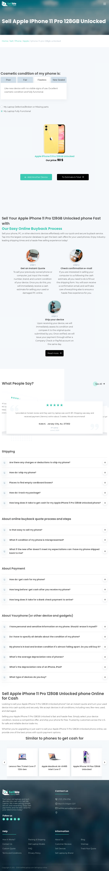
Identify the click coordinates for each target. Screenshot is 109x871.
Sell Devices (60, 848)
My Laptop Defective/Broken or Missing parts (34, 107)
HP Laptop (54, 428)
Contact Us (7, 844)
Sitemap (84, 844)
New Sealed (59, 80)
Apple (26, 41)
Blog (83, 839)
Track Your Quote (88, 848)
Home (5, 41)
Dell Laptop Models (36, 844)
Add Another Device (36, 177)
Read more (54, 353)
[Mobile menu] (105, 4)
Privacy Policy (34, 853)
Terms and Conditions (12, 853)
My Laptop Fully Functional (34, 111)
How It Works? (8, 839)
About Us (59, 839)
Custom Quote (8, 848)
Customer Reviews (63, 844)
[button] (8, 413)
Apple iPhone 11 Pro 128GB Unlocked (54, 156)
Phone (18, 41)
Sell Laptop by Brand (64, 853)
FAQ (30, 848)
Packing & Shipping (36, 839)
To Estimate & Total (73, 177)
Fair (25, 80)
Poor (8, 80)
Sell (11, 41)
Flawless (42, 80)
